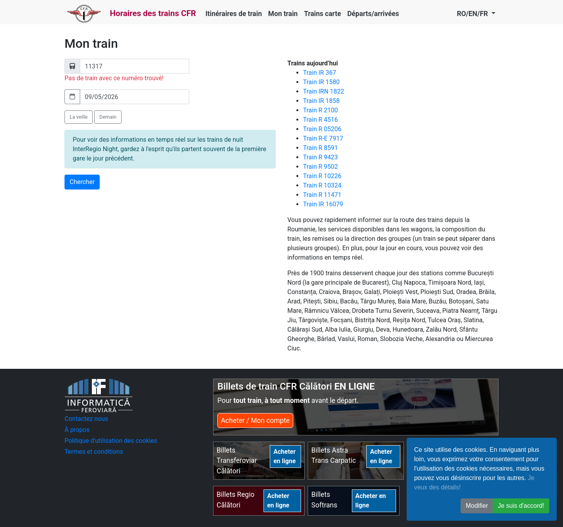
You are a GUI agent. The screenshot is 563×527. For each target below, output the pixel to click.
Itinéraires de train (233, 14)
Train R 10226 (322, 176)
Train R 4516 (320, 119)
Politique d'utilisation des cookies (111, 440)
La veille (79, 117)
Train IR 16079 (323, 204)
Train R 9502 (320, 166)
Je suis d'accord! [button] (521, 505)
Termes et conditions (94, 451)
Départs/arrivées (373, 14)
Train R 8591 (320, 148)
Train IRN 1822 (323, 91)
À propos (77, 429)
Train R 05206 (322, 129)
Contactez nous (86, 418)
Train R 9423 (320, 157)
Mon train (283, 14)
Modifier (477, 505)
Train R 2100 (320, 110)
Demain (108, 117)
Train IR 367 (319, 72)
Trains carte (322, 14)
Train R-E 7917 (323, 138)
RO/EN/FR (473, 14)
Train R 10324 (322, 185)
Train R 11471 (322, 195)
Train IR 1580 (321, 82)
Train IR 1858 (321, 101)
